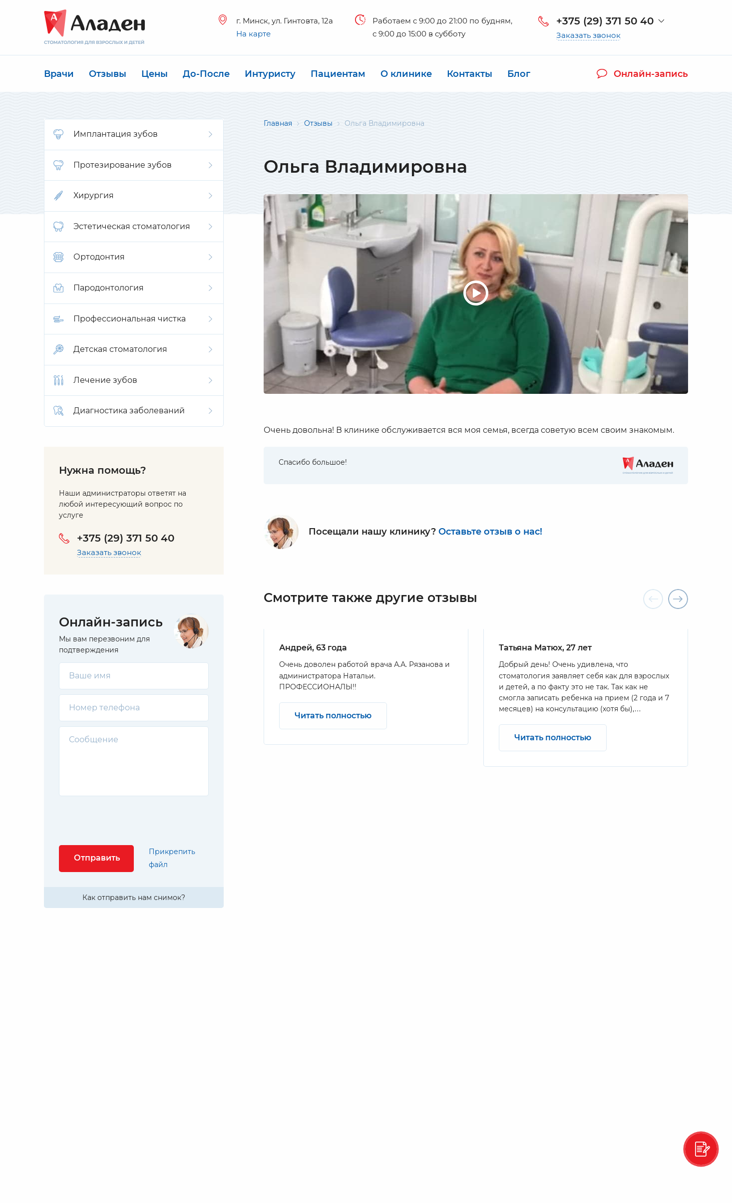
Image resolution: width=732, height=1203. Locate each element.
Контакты (469, 73)
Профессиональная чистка (132, 319)
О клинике (406, 73)
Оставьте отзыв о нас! (490, 532)
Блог (518, 73)
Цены (154, 73)
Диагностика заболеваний (132, 411)
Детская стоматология (132, 349)
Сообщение (93, 739)
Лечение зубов (132, 380)
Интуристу (270, 73)
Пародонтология (132, 288)
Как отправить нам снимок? (133, 897)
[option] (366, 686)
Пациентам (338, 73)
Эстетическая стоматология (132, 227)
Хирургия (132, 196)
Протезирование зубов (132, 165)
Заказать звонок (588, 35)
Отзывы (107, 73)
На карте (253, 33)
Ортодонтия (132, 257)
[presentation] (135, 820)
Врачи (59, 73)
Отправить (97, 858)
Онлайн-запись (642, 73)
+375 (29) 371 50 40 (605, 21)
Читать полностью (333, 715)
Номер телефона (104, 707)
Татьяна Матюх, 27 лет (545, 647)
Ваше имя (90, 675)
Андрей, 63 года (313, 647)
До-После (206, 73)
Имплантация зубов (132, 134)
